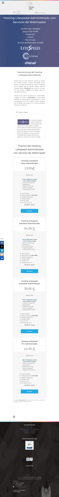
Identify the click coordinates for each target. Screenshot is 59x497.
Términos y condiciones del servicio (29, 429)
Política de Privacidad (29, 431)
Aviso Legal (29, 427)
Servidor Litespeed (23, 112)
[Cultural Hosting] (29, 5)
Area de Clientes (40, 12)
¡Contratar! (29, 211)
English (18, 13)
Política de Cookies (29, 433)
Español (18, 11)
